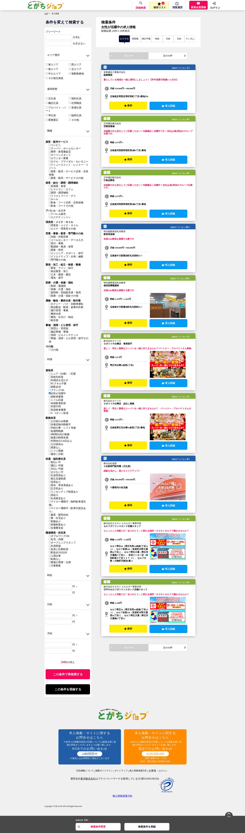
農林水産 (55, 313)
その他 (75, 120)
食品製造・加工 (58, 271)
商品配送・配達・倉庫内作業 (66, 307)
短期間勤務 (56, 431)
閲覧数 (135, 39)
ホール (53, 199)
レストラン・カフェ (61, 189)
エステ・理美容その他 (62, 228)
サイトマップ (121, 771)
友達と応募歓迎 (58, 549)
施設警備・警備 (58, 331)
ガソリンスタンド (60, 155)
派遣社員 (76, 107)
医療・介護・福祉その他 (63, 295)
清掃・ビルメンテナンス (63, 335)
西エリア (76, 64)
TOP (46, 14)
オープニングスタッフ (62, 542)
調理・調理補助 (58, 192)
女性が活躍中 (57, 393)
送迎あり (55, 482)
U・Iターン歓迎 (58, 413)
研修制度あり (57, 524)
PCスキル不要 (57, 383)
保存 (157, 5)
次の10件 (168, 56)
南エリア (53, 69)
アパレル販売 (57, 214)
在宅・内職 (56, 539)
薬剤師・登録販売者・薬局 (65, 292)
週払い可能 (56, 465)
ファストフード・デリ (62, 196)
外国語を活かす (58, 380)
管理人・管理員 (58, 328)
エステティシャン (60, 217)
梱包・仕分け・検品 (61, 317)
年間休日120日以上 (60, 441)
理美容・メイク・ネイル (63, 225)
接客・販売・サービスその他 (66, 178)
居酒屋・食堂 (57, 186)
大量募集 (55, 565)
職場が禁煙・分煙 (60, 562)
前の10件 (129, 56)
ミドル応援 (56, 400)
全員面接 (55, 546)
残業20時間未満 (58, 437)
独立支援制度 (57, 478)
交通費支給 (56, 528)
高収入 (53, 495)
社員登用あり (57, 475)
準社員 (52, 115)
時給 (157, 39)
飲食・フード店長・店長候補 (66, 202)
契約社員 (76, 98)
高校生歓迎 (56, 377)
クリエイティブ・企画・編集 (66, 256)
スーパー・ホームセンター (65, 148)
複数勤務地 (77, 73)
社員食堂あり (57, 498)
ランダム (190, 39)
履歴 (177, 7)
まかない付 (56, 472)
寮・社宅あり (57, 518)
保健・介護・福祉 (60, 289)
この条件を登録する (68, 689)
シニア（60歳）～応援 (62, 373)
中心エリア (54, 73)
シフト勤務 (56, 450)
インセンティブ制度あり (63, 491)
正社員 (52, 98)
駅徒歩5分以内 (58, 552)
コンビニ (55, 145)
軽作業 (53, 320)
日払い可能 (56, 468)
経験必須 (55, 386)
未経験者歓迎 (57, 403)
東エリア (53, 64)
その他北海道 (55, 78)
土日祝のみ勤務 (58, 421)
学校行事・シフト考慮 (62, 427)
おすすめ (124, 39)
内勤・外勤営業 (58, 236)
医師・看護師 (57, 286)
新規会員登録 (198, 7)
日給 (168, 39)
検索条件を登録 (147, 826)
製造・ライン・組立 (61, 268)
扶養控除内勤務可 (60, 424)
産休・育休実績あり (61, 485)
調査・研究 (56, 250)
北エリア (76, 69)
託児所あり (56, 488)
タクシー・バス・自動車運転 (66, 304)
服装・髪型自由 (58, 514)
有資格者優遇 (57, 409)
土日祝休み (56, 444)
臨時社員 (76, 115)
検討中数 (146, 39)
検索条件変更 (98, 826)
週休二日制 (56, 454)
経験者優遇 (56, 396)
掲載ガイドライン (104, 771)
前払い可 (55, 462)
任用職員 (76, 103)
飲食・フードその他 (61, 205)
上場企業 (55, 555)
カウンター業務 (58, 158)
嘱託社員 (53, 103)
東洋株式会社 (87, 779)
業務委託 (53, 120)
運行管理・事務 (58, 310)
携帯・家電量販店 (60, 151)
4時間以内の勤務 (59, 434)
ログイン (215, 7)
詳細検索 (139, 7)
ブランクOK (56, 390)
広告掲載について (85, 771)
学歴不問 (55, 406)
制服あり (55, 521)
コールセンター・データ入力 (66, 240)
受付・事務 (56, 243)
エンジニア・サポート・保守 (66, 253)
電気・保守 (56, 277)
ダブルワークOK (59, 536)
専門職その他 (57, 259)
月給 (179, 39)
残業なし (55, 447)
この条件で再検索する (67, 674)
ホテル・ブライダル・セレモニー (68, 161)
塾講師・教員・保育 (61, 246)
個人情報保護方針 (138, 771)
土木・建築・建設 (60, 274)
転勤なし (55, 559)
